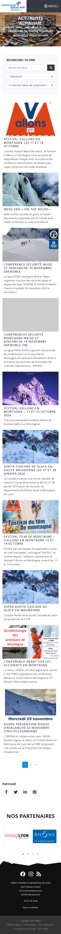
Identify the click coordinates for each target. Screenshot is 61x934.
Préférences (48, 924)
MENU (51, 6)
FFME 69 (37, 921)
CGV (39, 924)
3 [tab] (33, 854)
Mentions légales (14, 924)
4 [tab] (38, 854)
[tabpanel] (16, 836)
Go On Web (43, 929)
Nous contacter (30, 907)
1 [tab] (23, 854)
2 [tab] (28, 854)
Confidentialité (29, 924)
